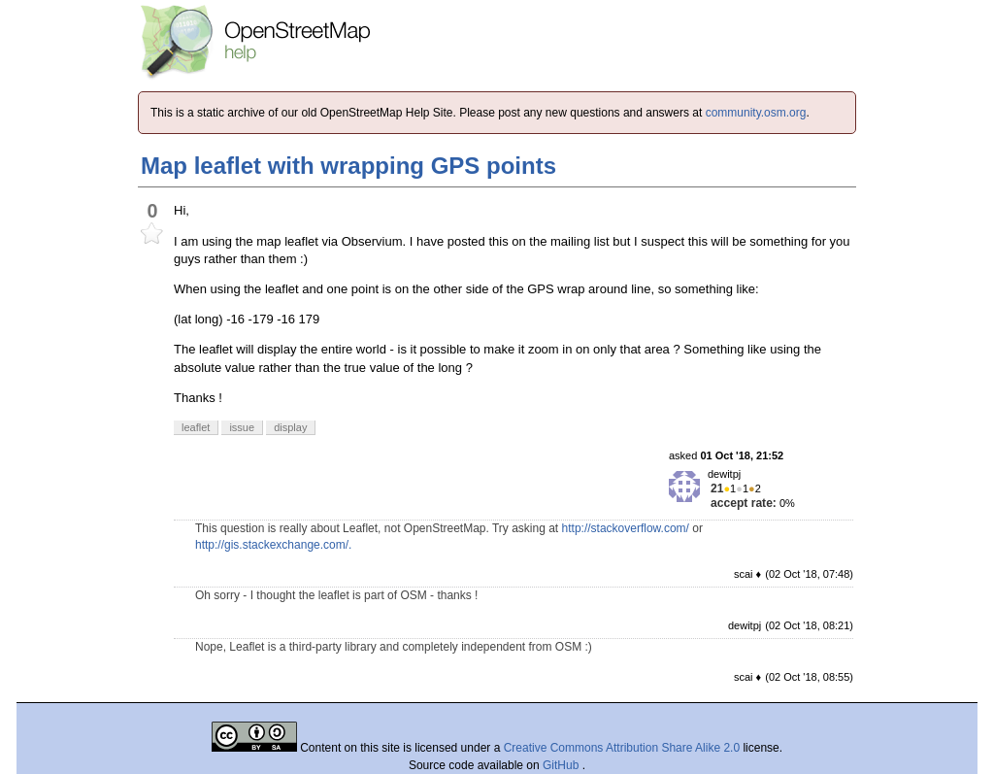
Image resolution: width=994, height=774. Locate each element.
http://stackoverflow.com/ (625, 528)
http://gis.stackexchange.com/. (273, 545)
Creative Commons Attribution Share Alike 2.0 (622, 748)
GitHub (562, 765)
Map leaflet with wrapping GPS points (348, 165)
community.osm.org (756, 112)
